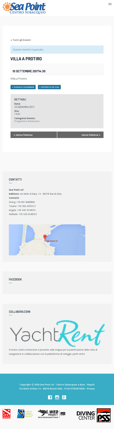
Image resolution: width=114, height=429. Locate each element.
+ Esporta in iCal (49, 87)
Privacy (91, 388)
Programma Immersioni (26, 121)
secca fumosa (23, 134)
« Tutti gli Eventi (20, 39)
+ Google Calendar (23, 87)
